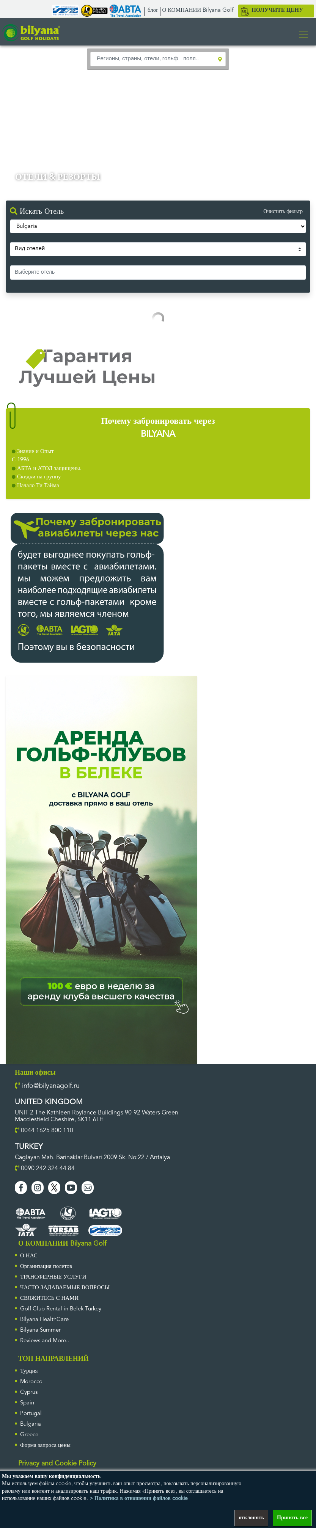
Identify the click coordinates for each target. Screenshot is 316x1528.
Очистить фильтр (283, 211)
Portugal (31, 1414)
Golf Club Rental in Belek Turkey (60, 1309)
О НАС (29, 1256)
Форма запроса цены (45, 1445)
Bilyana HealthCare (44, 1320)
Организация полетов (46, 1266)
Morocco (31, 1382)
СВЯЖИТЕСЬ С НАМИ (49, 1298)
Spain (27, 1403)
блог (153, 10)
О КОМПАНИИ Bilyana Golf (197, 10)
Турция (29, 1371)
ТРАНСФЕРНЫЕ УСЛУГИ (53, 1277)
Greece (29, 1435)
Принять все (292, 1517)
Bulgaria (30, 1424)
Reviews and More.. (44, 1341)
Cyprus (29, 1392)
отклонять (251, 1517)
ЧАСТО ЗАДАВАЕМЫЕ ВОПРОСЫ (65, 1288)
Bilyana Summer (40, 1330)
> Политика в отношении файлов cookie (139, 1498)
